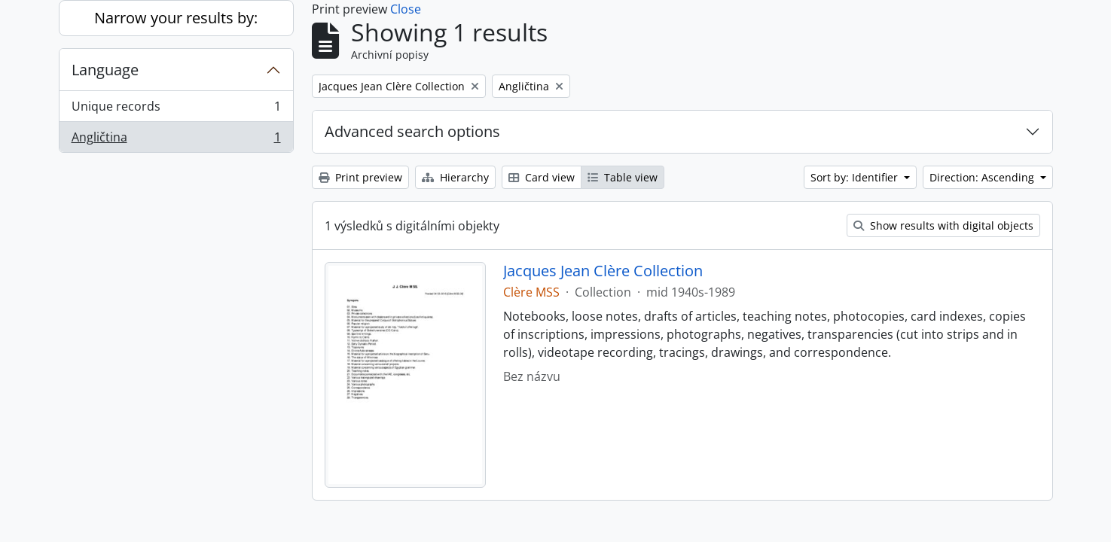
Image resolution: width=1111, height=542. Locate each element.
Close (405, 9)
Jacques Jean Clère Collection (603, 271)
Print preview (360, 177)
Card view (541, 177)
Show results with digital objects (943, 225)
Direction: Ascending (983, 177)
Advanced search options (412, 131)
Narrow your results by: (176, 18)
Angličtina (176, 140)
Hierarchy (455, 177)
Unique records (176, 109)
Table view (623, 177)
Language (105, 69)
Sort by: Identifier (855, 177)
